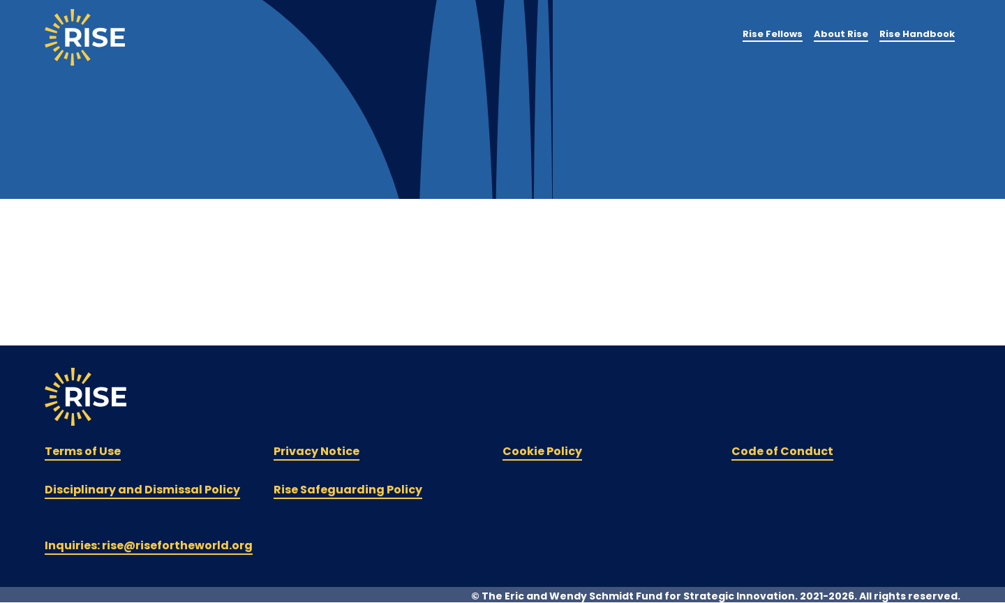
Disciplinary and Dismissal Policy (142, 490)
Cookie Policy (542, 451)
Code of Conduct (782, 451)
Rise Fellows (773, 33)
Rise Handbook (917, 33)
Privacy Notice (316, 451)
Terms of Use (83, 451)
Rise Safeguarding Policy (348, 490)
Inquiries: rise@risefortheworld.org (149, 545)
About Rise (841, 33)
